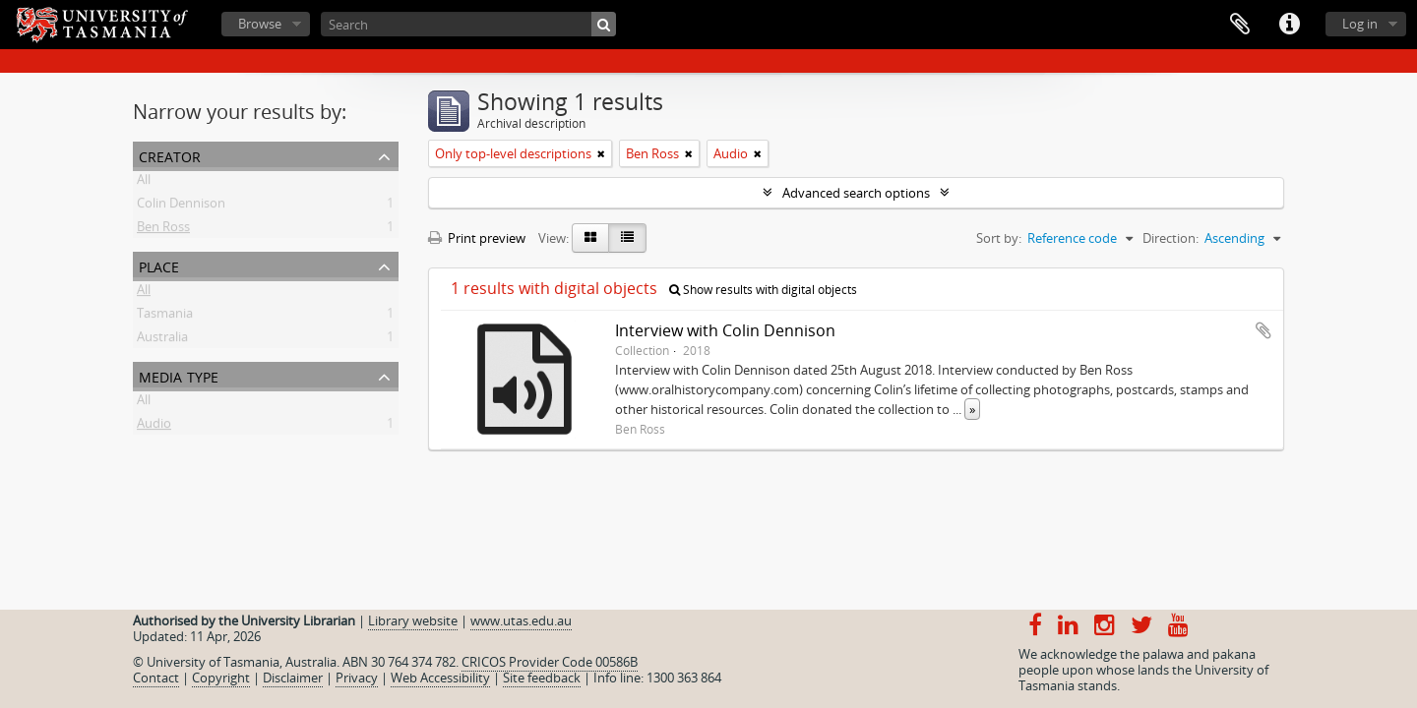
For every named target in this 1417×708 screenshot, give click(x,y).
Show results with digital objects (763, 289)
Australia (162, 340)
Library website (413, 620)
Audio (154, 427)
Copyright (221, 677)
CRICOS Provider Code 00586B (550, 662)
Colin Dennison (181, 206)
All (144, 183)
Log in (1360, 23)
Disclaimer (293, 677)
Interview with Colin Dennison (725, 330)
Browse (259, 23)
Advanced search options (856, 193)
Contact (156, 677)
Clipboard (1239, 24)
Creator (170, 155)
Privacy (357, 677)
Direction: (1170, 238)
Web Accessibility (440, 677)
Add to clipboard (1263, 330)
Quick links (1289, 24)
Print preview (476, 238)
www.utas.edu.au (521, 620)
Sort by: (998, 238)
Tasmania (165, 316)
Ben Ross (163, 230)
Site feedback (542, 677)
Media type (178, 375)
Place (159, 265)
